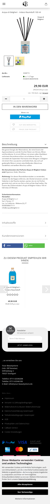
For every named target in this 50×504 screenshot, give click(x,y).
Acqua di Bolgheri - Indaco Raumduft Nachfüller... (12, 288)
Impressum (9, 398)
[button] (12, 245)
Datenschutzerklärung (27, 479)
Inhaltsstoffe (9, 222)
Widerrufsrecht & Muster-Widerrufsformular (22, 406)
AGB (6, 419)
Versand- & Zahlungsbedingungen (18, 402)
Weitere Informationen (25, 498)
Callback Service (11, 428)
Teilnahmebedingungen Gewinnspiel (19, 415)
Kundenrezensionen (13, 235)
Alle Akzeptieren (25, 484)
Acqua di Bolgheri (41, 18)
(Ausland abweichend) (30, 79)
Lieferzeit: (6, 76)
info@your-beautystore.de (20, 384)
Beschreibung (9, 144)
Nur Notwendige (25, 492)
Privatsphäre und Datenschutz (17, 423)
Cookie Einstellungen (13, 432)
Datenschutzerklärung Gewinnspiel (19, 411)
